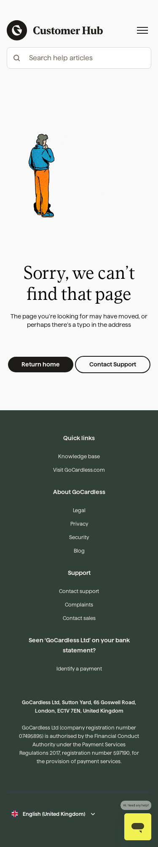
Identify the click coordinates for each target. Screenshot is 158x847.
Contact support (79, 591)
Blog (79, 550)
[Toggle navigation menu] (142, 30)
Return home (40, 364)
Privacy (79, 523)
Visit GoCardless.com (79, 470)
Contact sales (79, 618)
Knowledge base (79, 456)
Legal (79, 510)
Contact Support (112, 364)
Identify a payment (79, 668)
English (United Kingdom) (54, 814)
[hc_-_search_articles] (79, 58)
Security (79, 537)
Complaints (79, 604)
